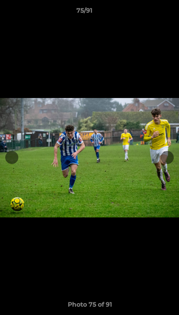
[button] (147, 13)
